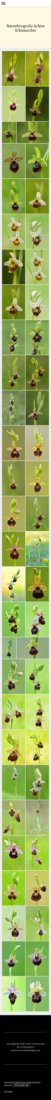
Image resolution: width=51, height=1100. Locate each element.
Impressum (8, 1082)
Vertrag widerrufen (21, 1085)
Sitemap (7, 1085)
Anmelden (8, 1091)
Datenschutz (20, 1082)
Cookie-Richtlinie (33, 1082)
